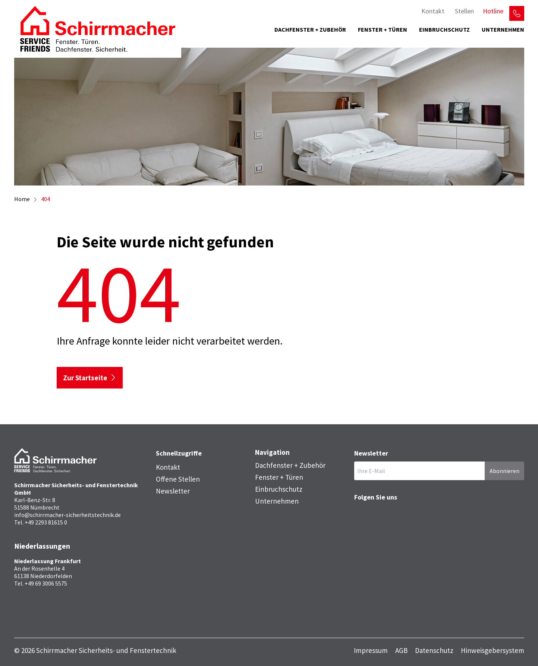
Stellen (464, 11)
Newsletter (173, 490)
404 (45, 199)
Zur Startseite (85, 377)
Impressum (371, 650)
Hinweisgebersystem (492, 650)
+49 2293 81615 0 (46, 522)
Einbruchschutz (444, 29)
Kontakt (432, 11)
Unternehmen (503, 29)
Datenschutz (434, 650)
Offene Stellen (178, 479)
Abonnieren (504, 471)
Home (22, 199)
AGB (401, 650)
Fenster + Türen (382, 29)
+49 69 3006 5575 (46, 583)
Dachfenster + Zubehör (310, 29)
